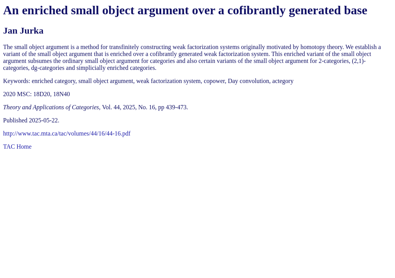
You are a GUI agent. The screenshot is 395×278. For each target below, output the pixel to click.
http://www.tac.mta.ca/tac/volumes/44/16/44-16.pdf (66, 133)
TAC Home (17, 146)
